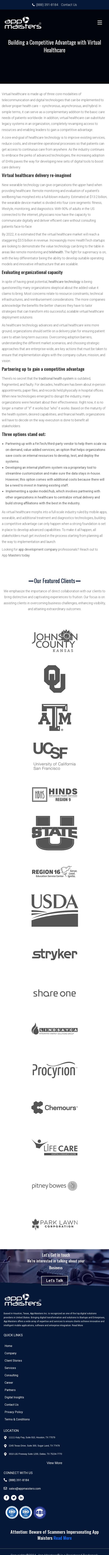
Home (8, 1346)
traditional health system (56, 378)
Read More (77, 1325)
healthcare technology (64, 282)
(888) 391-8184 (19, 1480)
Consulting (11, 1375)
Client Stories (13, 1360)
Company (11, 1353)
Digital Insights (14, 1397)
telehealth (56, 252)
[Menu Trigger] (99, 22)
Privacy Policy (14, 1412)
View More (54, 1463)
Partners (10, 1390)
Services (10, 1368)
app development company (38, 549)
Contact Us (12, 1404)
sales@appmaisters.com (25, 1488)
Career (9, 1382)
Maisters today (19, 555)
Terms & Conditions (17, 1419)
